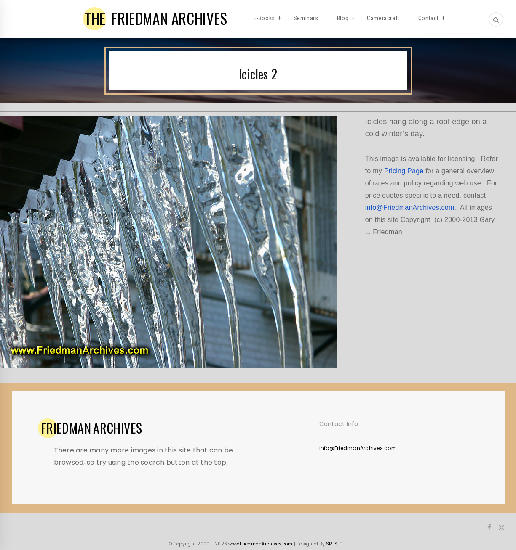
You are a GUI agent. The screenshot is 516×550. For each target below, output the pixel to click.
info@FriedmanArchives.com (410, 207)
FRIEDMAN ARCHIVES (156, 18)
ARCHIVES (91, 428)
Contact (428, 18)
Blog (342, 18)
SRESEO (334, 544)
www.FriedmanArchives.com (260, 544)
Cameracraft (383, 18)
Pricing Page (404, 171)
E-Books (264, 18)
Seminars (306, 18)
